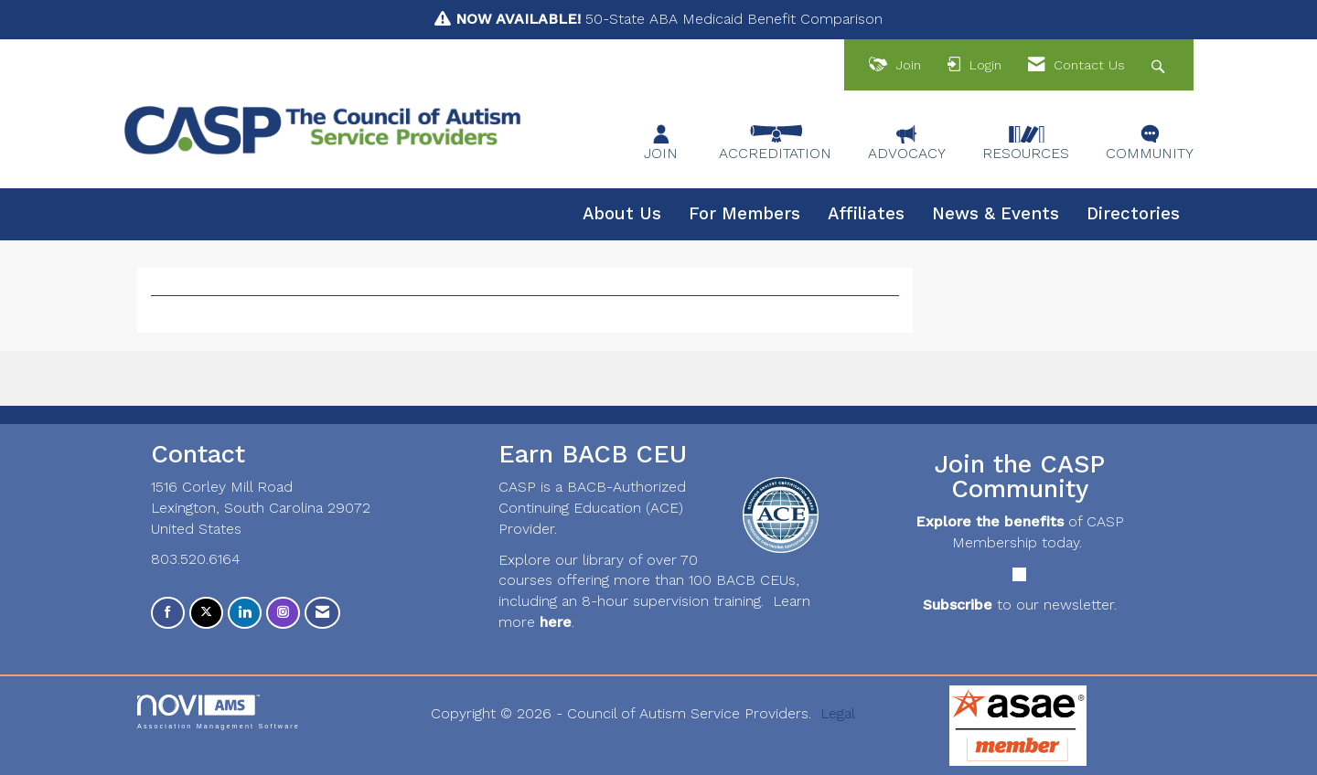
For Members (744, 214)
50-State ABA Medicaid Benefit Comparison (669, 18)
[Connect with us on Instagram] (283, 613)
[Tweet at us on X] (206, 613)
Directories (1133, 214)
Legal (837, 713)
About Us (622, 214)
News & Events (995, 214)
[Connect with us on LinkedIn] (245, 613)
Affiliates (866, 214)
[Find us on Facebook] (168, 613)
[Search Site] (1160, 65)
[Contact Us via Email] (322, 613)
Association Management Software (218, 711)
